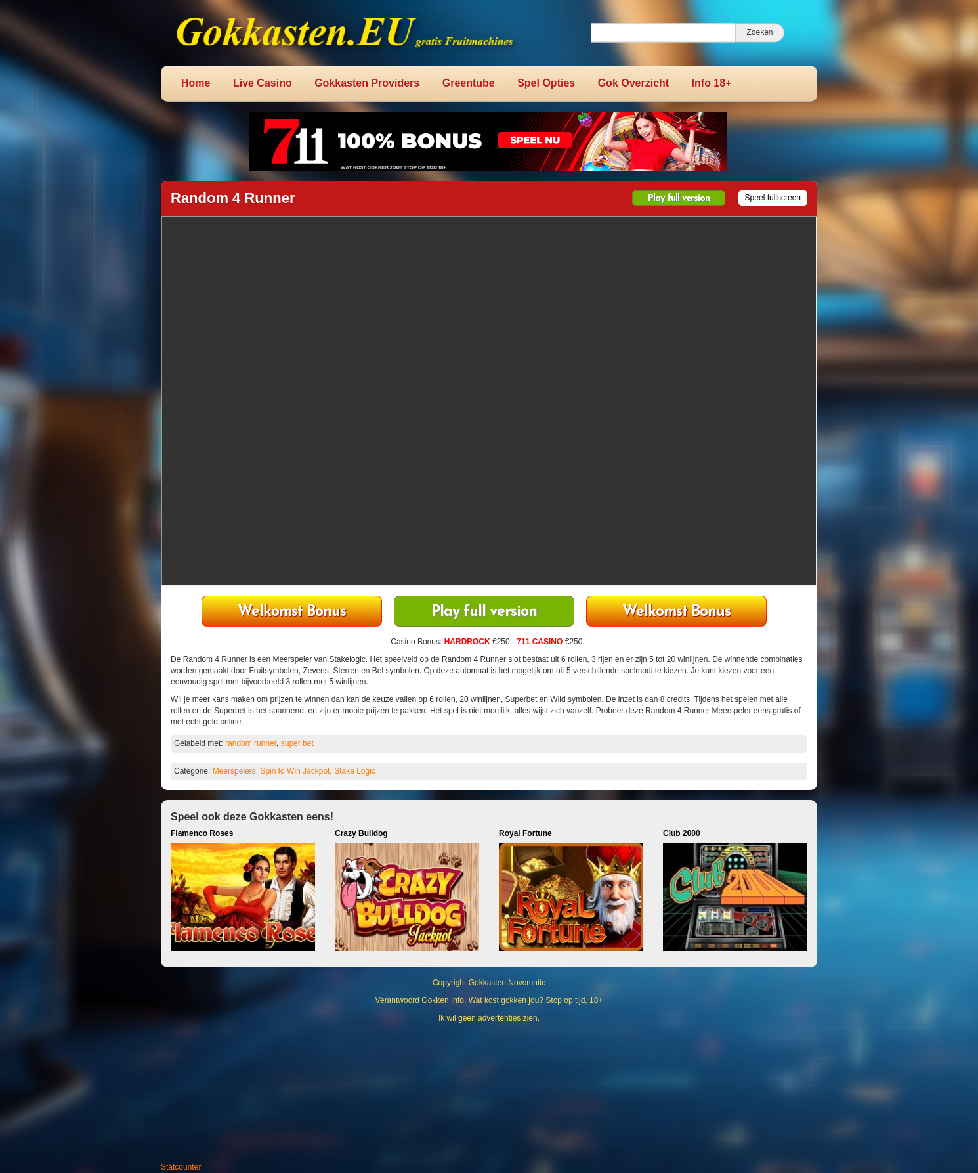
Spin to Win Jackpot (295, 771)
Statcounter (181, 1167)
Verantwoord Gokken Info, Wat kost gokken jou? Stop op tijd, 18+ (489, 1000)
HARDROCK (467, 641)
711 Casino (292, 612)
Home (195, 83)
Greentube (468, 83)
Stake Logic (354, 771)
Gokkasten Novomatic (507, 982)
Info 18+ (712, 83)
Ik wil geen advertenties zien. (489, 1018)
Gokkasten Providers (366, 83)
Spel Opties (546, 83)
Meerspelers (234, 771)
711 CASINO (540, 641)
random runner (250, 743)
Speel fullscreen (773, 197)
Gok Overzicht (633, 83)
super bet (297, 743)
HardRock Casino (676, 612)
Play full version (679, 199)
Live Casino (262, 83)
